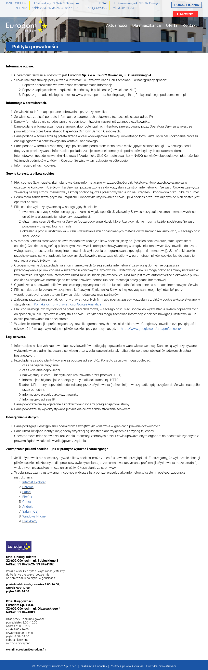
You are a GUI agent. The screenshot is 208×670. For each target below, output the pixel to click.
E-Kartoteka (185, 14)
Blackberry (29, 521)
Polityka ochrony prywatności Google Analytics (67, 304)
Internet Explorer (34, 482)
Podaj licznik (186, 5)
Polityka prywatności (161, 666)
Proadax (101, 666)
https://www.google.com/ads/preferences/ (151, 329)
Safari (26, 492)
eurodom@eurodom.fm (31, 649)
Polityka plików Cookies (127, 666)
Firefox (27, 497)
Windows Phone (34, 516)
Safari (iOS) (30, 511)
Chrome (28, 487)
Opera (26, 502)
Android (28, 507)
